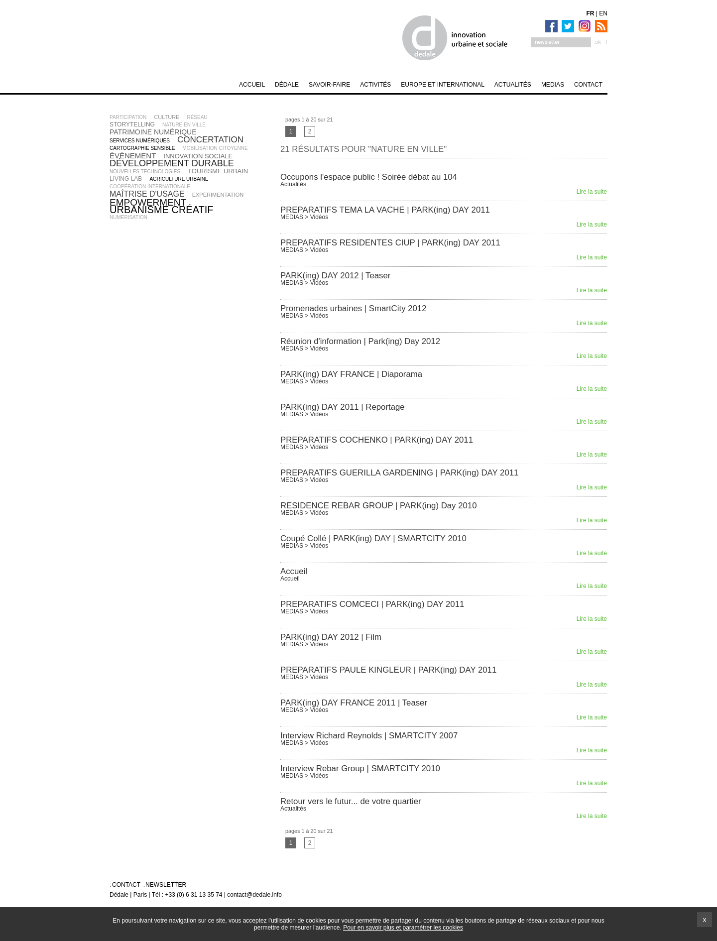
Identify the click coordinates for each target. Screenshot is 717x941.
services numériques (140, 140)
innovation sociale (198, 156)
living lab (126, 178)
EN (603, 13)
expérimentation (218, 195)
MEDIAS (552, 84)
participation (128, 117)
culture (166, 117)
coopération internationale (150, 186)
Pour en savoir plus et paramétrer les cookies (403, 927)
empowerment (148, 202)
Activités (375, 84)
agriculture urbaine (178, 179)
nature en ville (184, 124)
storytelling (132, 124)
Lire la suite (592, 191)
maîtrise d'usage (147, 194)
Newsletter (165, 884)
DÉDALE (287, 84)
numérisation (128, 217)
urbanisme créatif (162, 209)
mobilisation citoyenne (214, 148)
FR (591, 13)
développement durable (172, 163)
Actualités (512, 84)
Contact (588, 84)
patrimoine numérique (153, 132)
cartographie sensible (142, 148)
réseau (197, 117)
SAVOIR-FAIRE (329, 84)
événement (133, 155)
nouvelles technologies (145, 171)
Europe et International (442, 84)
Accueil (252, 84)
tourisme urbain (218, 171)
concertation (210, 139)
